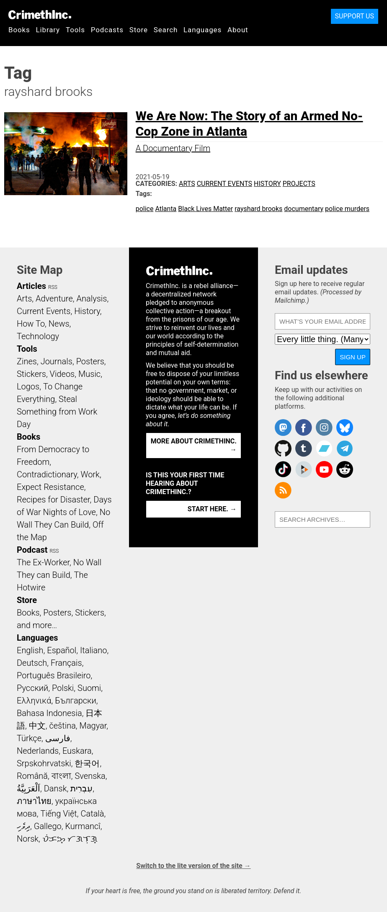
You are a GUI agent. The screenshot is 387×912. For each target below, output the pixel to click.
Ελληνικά (34, 701)
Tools (75, 30)
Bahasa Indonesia (49, 713)
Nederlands (38, 751)
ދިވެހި (23, 826)
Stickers (31, 374)
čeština (62, 726)
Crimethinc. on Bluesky (344, 427)
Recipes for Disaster (53, 500)
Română (32, 776)
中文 (37, 726)
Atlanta (165, 209)
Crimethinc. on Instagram (324, 427)
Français (66, 663)
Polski (63, 688)
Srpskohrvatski (44, 763)
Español (61, 650)
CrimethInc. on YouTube (324, 469)
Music (89, 374)
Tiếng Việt (58, 814)
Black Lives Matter (205, 209)
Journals (56, 361)
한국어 (87, 763)
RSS (52, 287)
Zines (27, 361)
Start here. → (212, 509)
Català (92, 814)
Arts (187, 184)
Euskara (77, 751)
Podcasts (107, 30)
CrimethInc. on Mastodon (283, 427)
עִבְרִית (81, 788)
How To (31, 324)
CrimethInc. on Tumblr (303, 448)
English (30, 650)
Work (90, 474)
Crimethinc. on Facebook (303, 427)
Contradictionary (47, 474)
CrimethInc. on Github (283, 448)
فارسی (57, 738)
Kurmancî (82, 826)
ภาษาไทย (34, 801)
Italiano (93, 650)
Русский (32, 688)
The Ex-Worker (43, 562)
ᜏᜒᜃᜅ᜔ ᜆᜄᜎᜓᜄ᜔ (70, 839)
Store (138, 30)
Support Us (354, 16)
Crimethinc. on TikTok (283, 469)
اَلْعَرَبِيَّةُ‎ (28, 788)
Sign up (353, 357)
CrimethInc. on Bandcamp (324, 448)
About (237, 30)
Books (19, 30)
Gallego (48, 826)
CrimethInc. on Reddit (344, 469)
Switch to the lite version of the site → (193, 866)
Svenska (90, 776)
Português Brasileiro (53, 675)
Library (48, 30)
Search (166, 30)
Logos (28, 386)
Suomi (89, 688)
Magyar (93, 726)
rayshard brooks (258, 209)
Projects (299, 184)
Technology (38, 336)
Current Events (224, 184)
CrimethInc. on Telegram (344, 448)
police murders (347, 209)
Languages (202, 30)
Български (75, 701)
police (145, 209)
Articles (31, 286)
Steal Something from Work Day (57, 411)
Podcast (32, 550)
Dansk (55, 788)
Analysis (91, 299)
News (59, 324)
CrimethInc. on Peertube (303, 469)
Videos (62, 374)
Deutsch (32, 663)
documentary (303, 209)
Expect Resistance (50, 487)
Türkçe (29, 738)
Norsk (28, 839)
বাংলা (61, 776)
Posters (90, 361)
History (267, 184)
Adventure (54, 299)
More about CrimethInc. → (194, 445)
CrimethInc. (39, 14)
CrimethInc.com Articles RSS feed (283, 490)
